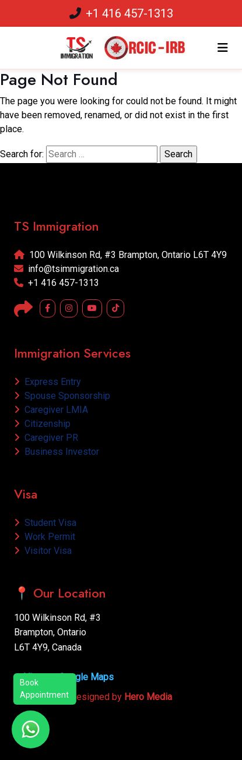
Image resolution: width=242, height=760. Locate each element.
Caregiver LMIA (51, 409)
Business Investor (56, 451)
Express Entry (47, 381)
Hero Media (148, 696)
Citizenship (42, 423)
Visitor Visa (43, 550)
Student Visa (45, 522)
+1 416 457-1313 (121, 13)
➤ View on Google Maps (64, 677)
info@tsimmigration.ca (66, 268)
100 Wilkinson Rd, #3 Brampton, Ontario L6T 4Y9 (120, 254)
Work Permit (44, 536)
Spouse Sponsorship (62, 395)
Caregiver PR (46, 437)
